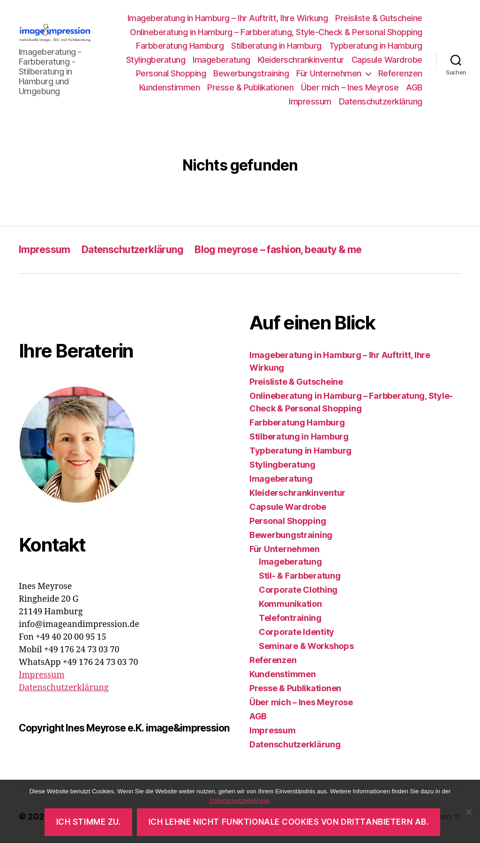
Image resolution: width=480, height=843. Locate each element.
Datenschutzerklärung (380, 101)
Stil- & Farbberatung (300, 576)
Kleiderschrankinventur (301, 60)
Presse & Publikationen (250, 87)
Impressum (310, 101)
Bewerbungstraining (251, 73)
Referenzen (400, 73)
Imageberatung (221, 60)
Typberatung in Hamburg (375, 46)
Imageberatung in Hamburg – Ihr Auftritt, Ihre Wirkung (228, 18)
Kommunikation (290, 604)
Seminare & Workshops (306, 646)
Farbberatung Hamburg (180, 46)
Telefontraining (290, 618)
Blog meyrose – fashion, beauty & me (278, 249)
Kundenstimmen (169, 87)
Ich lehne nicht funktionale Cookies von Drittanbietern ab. (289, 822)
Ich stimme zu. (88, 822)
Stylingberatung (156, 60)
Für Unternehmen (328, 73)
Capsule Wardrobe (387, 60)
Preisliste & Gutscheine (378, 18)
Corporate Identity (296, 632)
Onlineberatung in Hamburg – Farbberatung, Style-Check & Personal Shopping (276, 32)
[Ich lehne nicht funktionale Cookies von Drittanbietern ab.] (468, 811)
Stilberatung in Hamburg (276, 46)
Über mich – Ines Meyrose (349, 87)
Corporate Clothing (298, 590)
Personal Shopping (171, 73)
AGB (414, 87)
